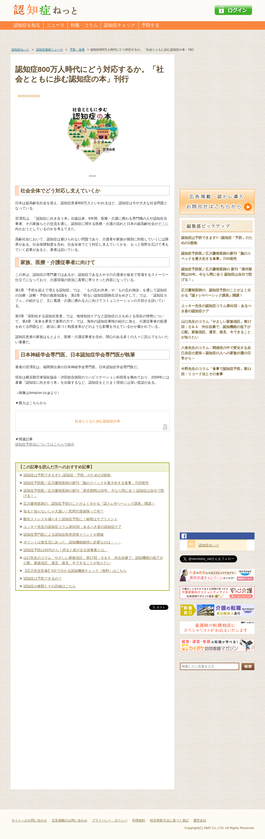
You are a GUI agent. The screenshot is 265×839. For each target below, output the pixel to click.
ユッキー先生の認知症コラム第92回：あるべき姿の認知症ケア (72, 527)
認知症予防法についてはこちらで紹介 (44, 444)
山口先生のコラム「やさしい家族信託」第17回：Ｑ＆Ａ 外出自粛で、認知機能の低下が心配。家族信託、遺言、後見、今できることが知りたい (93, 560)
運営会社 (199, 820)
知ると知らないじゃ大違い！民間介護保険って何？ (63, 511)
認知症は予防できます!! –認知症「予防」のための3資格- (67, 475)
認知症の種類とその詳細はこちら (49, 586)
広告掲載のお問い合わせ (69, 820)
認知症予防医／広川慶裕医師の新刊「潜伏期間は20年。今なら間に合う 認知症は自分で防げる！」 (93, 493)
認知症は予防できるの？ (42, 578)
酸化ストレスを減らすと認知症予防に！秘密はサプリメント (70, 519)
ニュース (56, 25)
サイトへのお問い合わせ (29, 820)
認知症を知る (26, 25)
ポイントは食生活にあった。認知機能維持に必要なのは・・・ (72, 542)
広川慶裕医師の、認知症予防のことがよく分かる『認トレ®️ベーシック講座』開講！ (89, 503)
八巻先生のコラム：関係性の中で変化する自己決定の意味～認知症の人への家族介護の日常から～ (216, 353)
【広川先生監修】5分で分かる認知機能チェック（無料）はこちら (75, 571)
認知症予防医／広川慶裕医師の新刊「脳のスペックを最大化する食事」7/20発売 (86, 483)
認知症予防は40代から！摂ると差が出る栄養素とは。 (65, 550)
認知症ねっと (209, 545)
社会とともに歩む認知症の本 (97, 421)
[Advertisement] (92, 663)
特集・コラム (84, 25)
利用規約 (138, 820)
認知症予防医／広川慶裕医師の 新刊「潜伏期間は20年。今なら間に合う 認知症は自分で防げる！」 (216, 274)
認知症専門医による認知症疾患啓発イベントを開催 (63, 534)
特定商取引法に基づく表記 (169, 820)
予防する (150, 25)
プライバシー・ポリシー (110, 820)
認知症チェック (119, 25)
